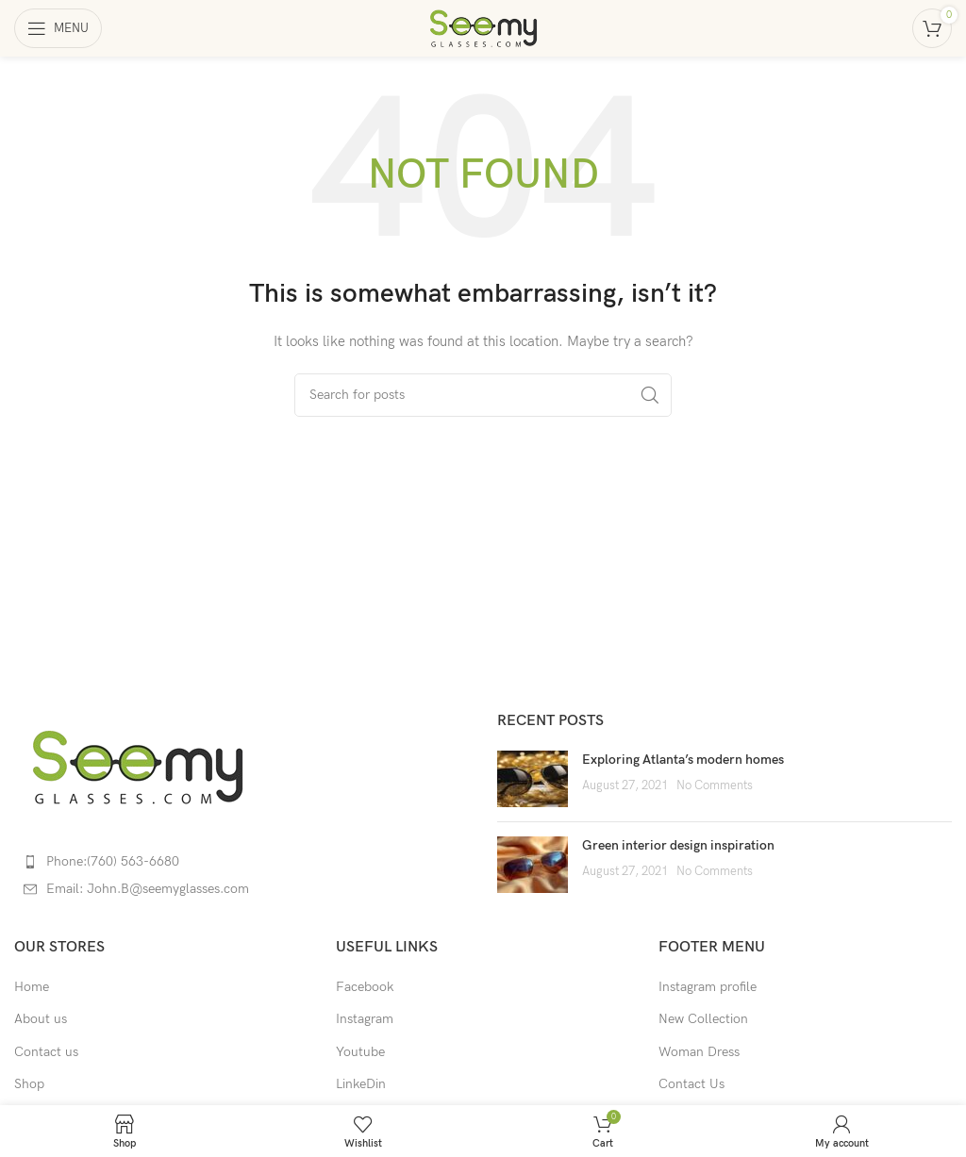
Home (31, 987)
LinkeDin (361, 1084)
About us (40, 1019)
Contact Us (691, 1084)
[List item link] (241, 861)
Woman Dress (699, 1052)
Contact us (46, 1052)
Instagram (364, 1019)
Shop (29, 1084)
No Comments (714, 786)
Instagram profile (707, 987)
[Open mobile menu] (58, 28)
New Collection (703, 1019)
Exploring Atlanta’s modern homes (683, 760)
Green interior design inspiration (678, 845)
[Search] (483, 395)
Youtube (360, 1052)
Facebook (364, 987)
